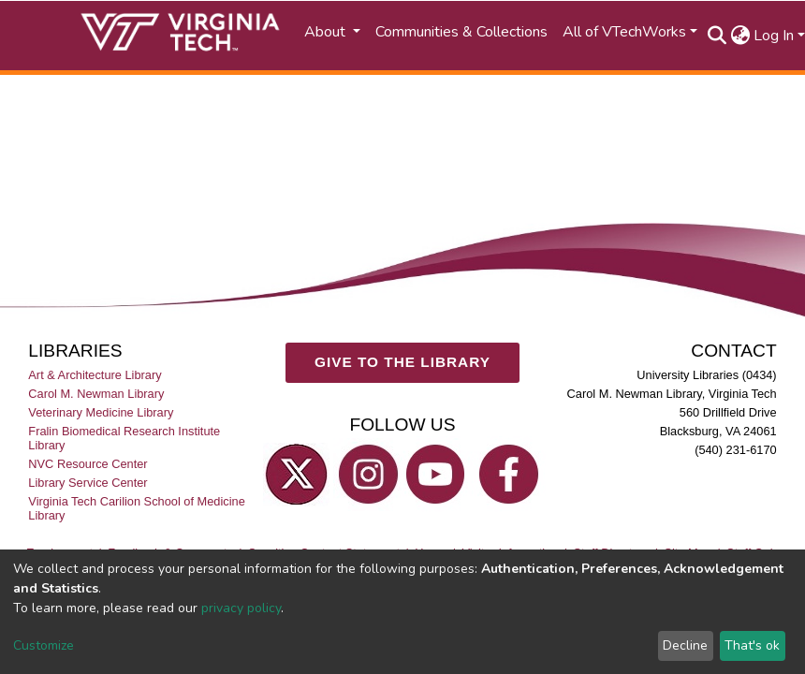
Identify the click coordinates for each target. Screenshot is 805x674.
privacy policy (241, 608)
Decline (685, 645)
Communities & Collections (461, 32)
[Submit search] (716, 35)
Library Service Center (87, 483)
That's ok (752, 645)
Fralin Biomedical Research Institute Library (124, 438)
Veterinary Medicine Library (100, 412)
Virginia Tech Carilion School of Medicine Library (136, 508)
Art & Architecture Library (94, 375)
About (326, 32)
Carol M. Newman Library (96, 394)
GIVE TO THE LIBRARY (402, 362)
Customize (43, 645)
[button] (740, 35)
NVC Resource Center (87, 464)
